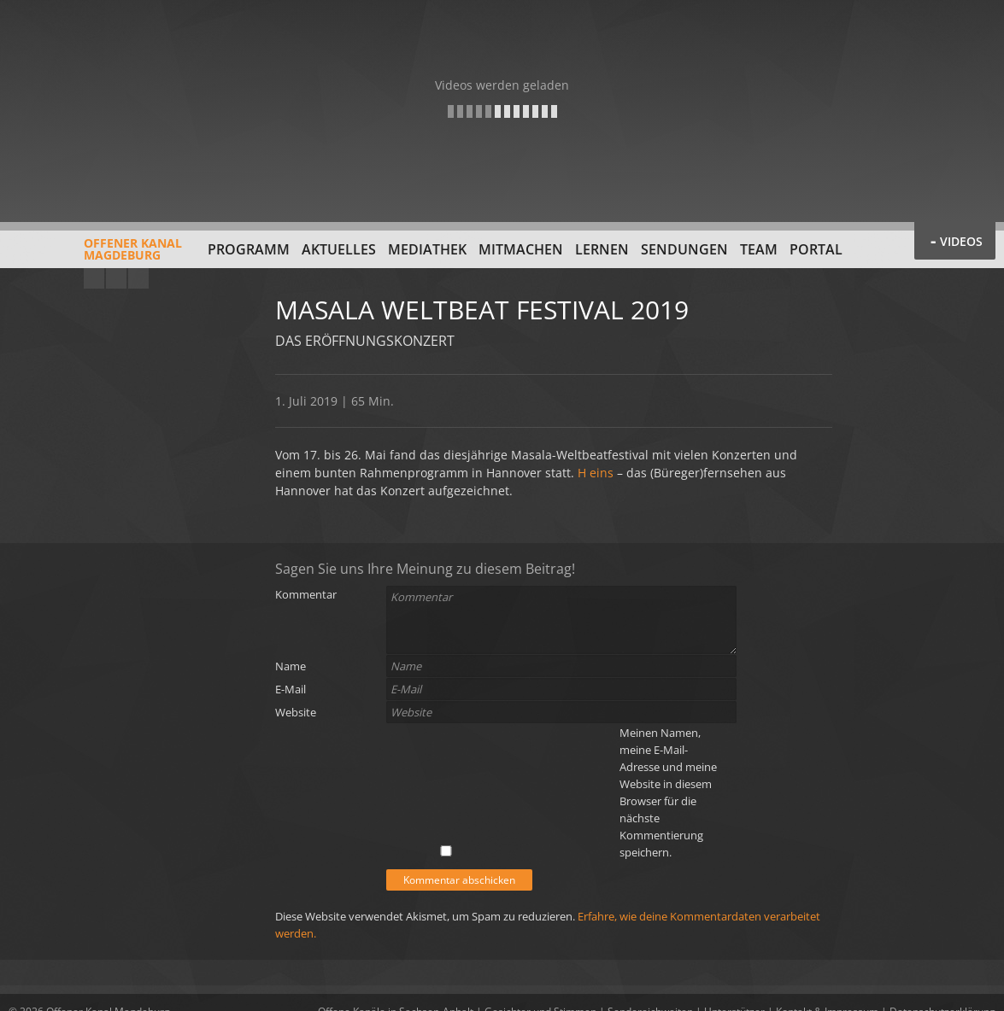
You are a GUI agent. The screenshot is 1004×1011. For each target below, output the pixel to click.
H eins (596, 473)
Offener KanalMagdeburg (95, 255)
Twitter (138, 278)
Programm (249, 249)
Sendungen (684, 249)
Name (290, 666)
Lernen (602, 249)
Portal (816, 249)
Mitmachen (521, 249)
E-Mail (290, 689)
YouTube (94, 278)
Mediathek (427, 249)
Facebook (116, 278)
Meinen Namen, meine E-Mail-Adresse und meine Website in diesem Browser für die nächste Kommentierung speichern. (668, 792)
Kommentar (306, 594)
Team (759, 249)
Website (295, 712)
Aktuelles (339, 249)
